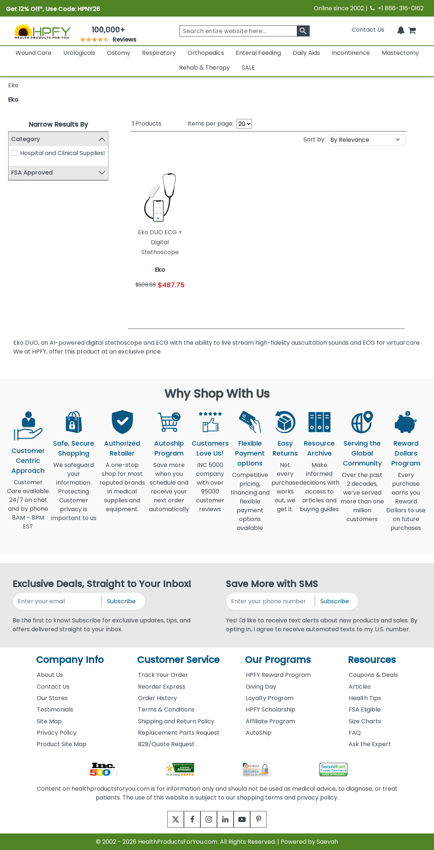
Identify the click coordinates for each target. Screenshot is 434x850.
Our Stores (52, 698)
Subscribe (121, 601)
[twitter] (166, 819)
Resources (372, 659)
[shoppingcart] (412, 29)
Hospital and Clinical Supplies (61, 153)
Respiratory (159, 53)
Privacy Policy (57, 732)
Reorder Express (161, 686)
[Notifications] (401, 29)
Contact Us (368, 29)
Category (25, 139)
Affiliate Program (270, 721)
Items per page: (211, 123)
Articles (360, 686)
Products (146, 123)
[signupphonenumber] (271, 601)
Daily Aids (306, 53)
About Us (50, 675)
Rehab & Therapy (204, 67)
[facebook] (186, 819)
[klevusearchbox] (303, 30)
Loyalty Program (270, 698)
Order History (157, 698)
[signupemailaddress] (58, 601)
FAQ (355, 732)
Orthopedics (206, 53)
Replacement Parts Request (179, 732)
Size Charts (365, 721)
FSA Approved (32, 172)
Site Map (49, 721)
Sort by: (314, 139)
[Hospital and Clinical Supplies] (14, 153)
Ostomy (118, 53)
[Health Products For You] (42, 31)
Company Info (70, 659)
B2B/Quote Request (166, 744)
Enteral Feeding (258, 53)
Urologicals (79, 53)
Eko (13, 99)
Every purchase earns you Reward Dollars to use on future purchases (406, 506)
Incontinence (351, 53)
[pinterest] (267, 819)
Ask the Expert (370, 744)
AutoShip (258, 732)
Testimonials (55, 709)
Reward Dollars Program (405, 453)
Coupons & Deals (373, 675)
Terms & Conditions (166, 709)
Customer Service (178, 659)
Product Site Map (61, 744)
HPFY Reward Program (278, 675)
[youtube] (247, 819)
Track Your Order (163, 675)
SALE (248, 67)
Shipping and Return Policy (176, 721)
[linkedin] (227, 819)
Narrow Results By (58, 124)
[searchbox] (244, 30)
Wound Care (33, 53)
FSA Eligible (365, 709)
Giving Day (261, 686)
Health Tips (365, 698)
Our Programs (278, 659)
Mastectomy (400, 53)
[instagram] (207, 819)
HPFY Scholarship (270, 709)
